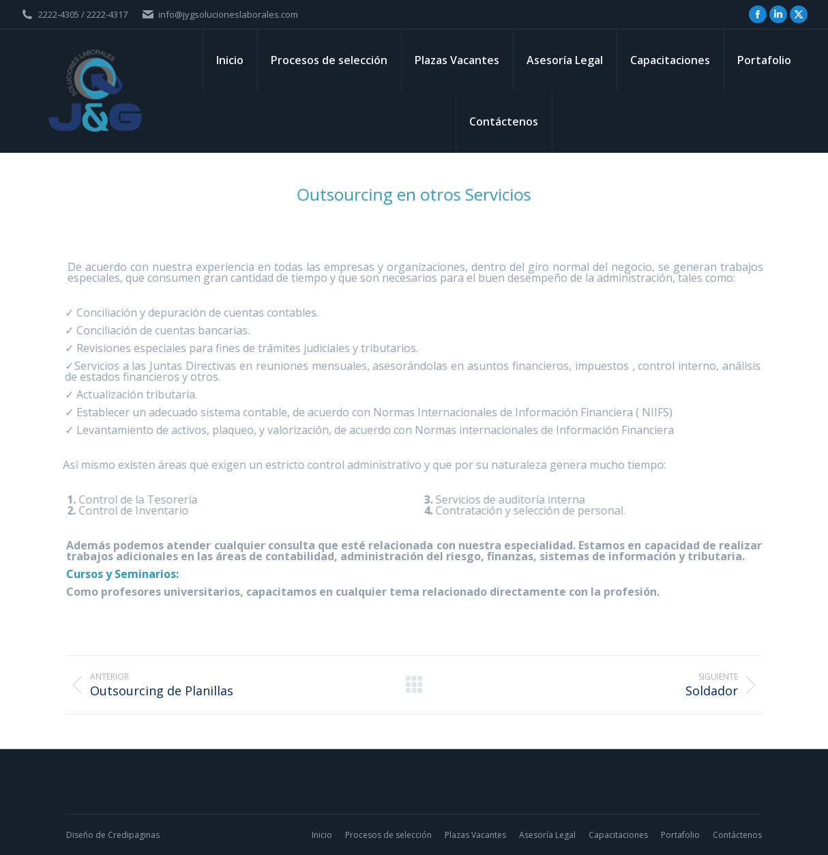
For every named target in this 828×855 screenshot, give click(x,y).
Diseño (79, 835)
